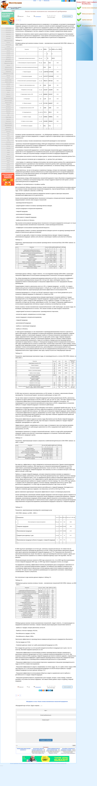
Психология (8, 131)
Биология (8, 42)
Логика (8, 92)
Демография (8, 59)
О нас (40, 0)
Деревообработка (8, 61)
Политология (8, 121)
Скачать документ (67, 16)
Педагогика (8, 119)
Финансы (8, 160)
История (8, 77)
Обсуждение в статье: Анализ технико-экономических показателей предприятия (47, 701)
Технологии (8, 148)
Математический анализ (8, 98)
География (8, 52)
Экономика (8, 168)
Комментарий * (45, 719)
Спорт (8, 139)
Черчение (8, 164)
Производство (8, 127)
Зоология (8, 65)
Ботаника (8, 46)
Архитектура (8, 36)
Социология (8, 137)
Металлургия (8, 108)
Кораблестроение (8, 81)
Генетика (8, 50)
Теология (8, 146)
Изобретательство (8, 67)
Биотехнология (8, 44)
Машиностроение (8, 102)
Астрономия (8, 38)
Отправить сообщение (45, 740)
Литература (8, 90)
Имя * (45, 710)
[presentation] (27, 735)
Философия (8, 158)
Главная (34, 0)
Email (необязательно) (45, 715)
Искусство (8, 75)
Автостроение (8, 30)
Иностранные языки (8, 69)
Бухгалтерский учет (8, 48)
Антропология (8, 32)
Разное (8, 135)
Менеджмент (8, 106)
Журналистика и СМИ (8, 63)
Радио (8, 133)
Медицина (8, 104)
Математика (8, 96)
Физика (8, 154)
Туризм (8, 150)
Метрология (8, 110)
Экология (8, 166)
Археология (8, 34)
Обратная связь (46, 0)
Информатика (8, 71)
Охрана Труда (8, 117)
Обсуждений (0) (38, 16)
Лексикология (8, 88)
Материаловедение (8, 100)
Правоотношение (8, 123)
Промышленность (8, 129)
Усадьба (8, 152)
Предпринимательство (8, 40)
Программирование (8, 125)
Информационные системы (8, 73)
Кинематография (8, 79)
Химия (8, 162)
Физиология (8, 156)
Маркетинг (8, 94)
